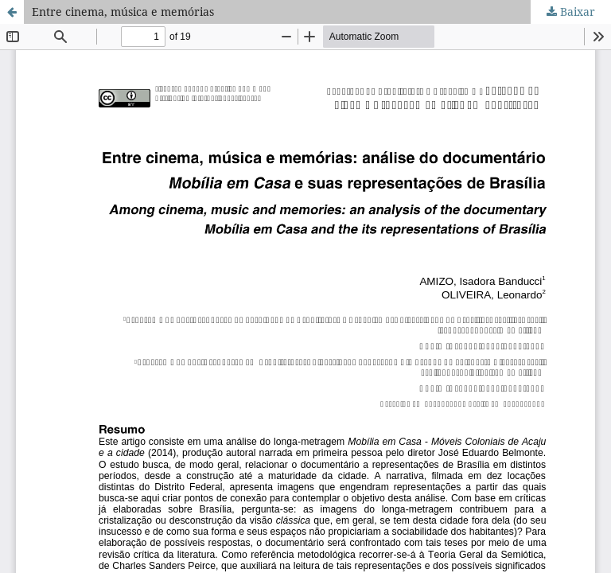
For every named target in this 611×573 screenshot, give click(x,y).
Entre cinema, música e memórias (123, 11)
